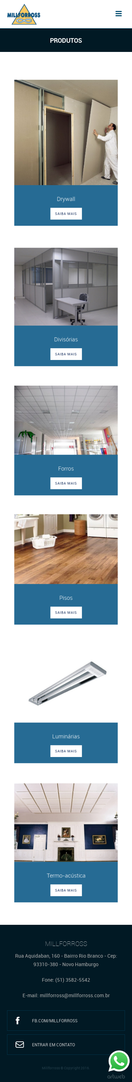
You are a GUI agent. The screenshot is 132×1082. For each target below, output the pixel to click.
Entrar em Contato (53, 1044)
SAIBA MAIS (66, 209)
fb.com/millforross (54, 1020)
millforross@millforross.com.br (75, 995)
